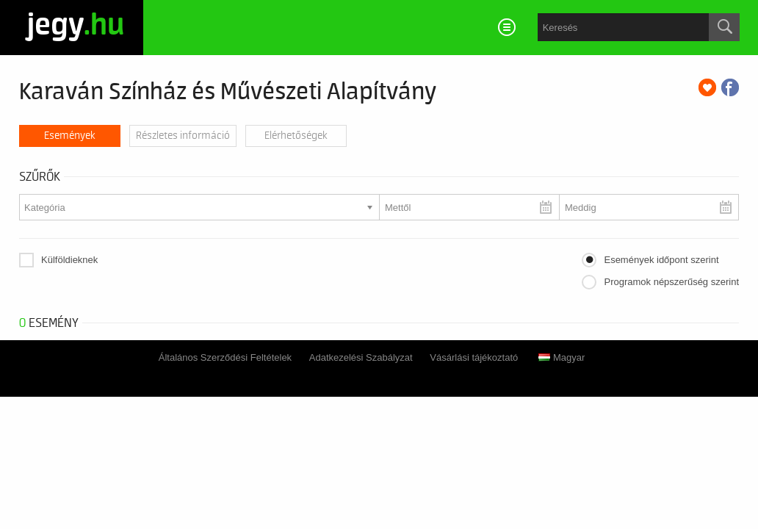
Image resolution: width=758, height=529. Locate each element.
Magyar (561, 357)
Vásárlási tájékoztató (474, 357)
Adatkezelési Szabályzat (361, 357)
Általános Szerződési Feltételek (225, 357)
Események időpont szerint (661, 259)
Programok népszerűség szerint (671, 281)
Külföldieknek (69, 259)
